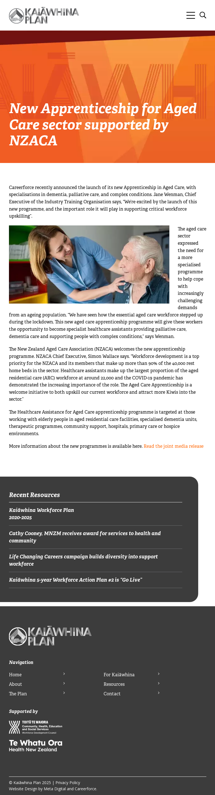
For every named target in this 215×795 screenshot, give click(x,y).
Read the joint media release (174, 446)
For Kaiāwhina (119, 675)
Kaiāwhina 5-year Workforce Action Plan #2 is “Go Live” (75, 580)
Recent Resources (34, 495)
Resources (114, 684)
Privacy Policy (67, 782)
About (15, 684)
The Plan (18, 694)
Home (15, 675)
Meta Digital (55, 788)
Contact (112, 694)
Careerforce (85, 788)
